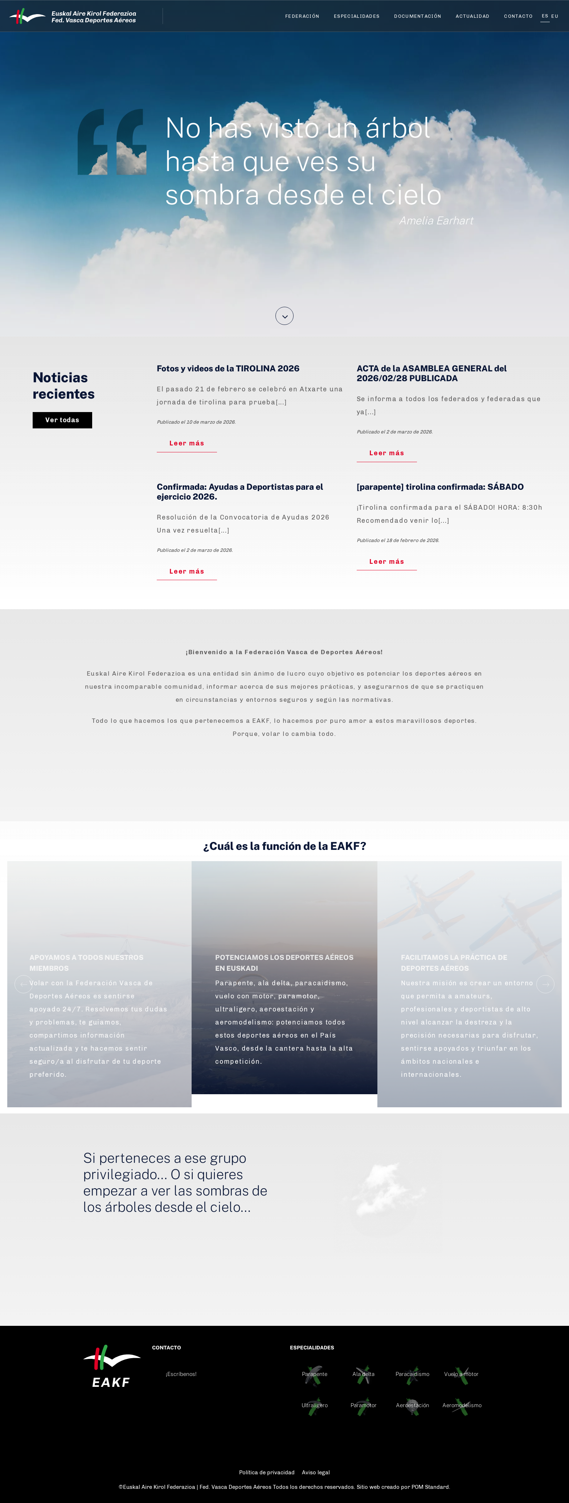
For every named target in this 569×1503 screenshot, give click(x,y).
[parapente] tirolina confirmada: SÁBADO (440, 487)
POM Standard (430, 1487)
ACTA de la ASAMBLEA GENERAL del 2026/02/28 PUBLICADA (432, 373)
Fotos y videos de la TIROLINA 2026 (228, 368)
